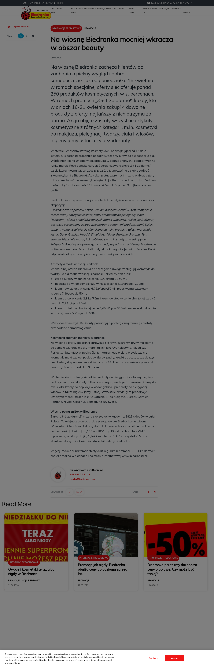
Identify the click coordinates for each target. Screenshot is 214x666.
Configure (153, 658)
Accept (174, 658)
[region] (107, 658)
